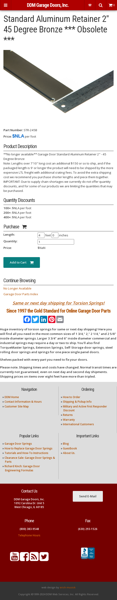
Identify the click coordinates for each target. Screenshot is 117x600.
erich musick (67, 587)
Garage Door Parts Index (20, 294)
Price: (7, 136)
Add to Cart (22, 262)
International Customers (78, 424)
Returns (68, 415)
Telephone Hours (29, 535)
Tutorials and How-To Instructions (26, 453)
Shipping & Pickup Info (77, 401)
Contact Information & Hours (23, 401)
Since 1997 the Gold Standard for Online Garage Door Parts (58, 311)
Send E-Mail (87, 496)
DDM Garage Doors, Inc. (48, 5)
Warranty (69, 419)
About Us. (69, 453)
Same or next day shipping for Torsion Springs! (58, 303)
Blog (66, 443)
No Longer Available (17, 288)
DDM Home (12, 397)
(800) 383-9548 (29, 529)
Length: (9, 234)
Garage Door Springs (18, 443)
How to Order (71, 397)
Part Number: (13, 130)
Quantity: (10, 241)
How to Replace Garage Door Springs (28, 448)
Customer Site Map (17, 406)
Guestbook (70, 448)
